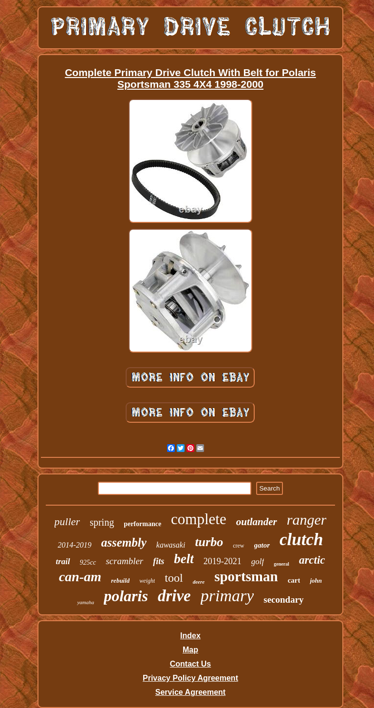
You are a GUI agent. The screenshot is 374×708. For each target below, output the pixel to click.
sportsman (246, 576)
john (316, 580)
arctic (312, 560)
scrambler (124, 561)
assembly (124, 542)
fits (158, 561)
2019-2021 (223, 561)
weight (147, 580)
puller (67, 521)
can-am (80, 576)
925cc (88, 562)
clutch (301, 539)
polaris (126, 596)
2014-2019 (74, 545)
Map (190, 650)
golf (257, 561)
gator (262, 545)
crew (238, 545)
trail (63, 561)
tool (174, 577)
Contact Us (190, 664)
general (281, 564)
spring (102, 522)
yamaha (85, 602)
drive (174, 596)
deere (199, 582)
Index (190, 635)
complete (198, 519)
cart (294, 580)
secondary (283, 599)
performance (142, 524)
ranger (307, 519)
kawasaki (171, 545)
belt (184, 558)
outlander (256, 522)
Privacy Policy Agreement (190, 678)
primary (227, 596)
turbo (209, 542)
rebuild (120, 580)
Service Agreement (190, 692)
